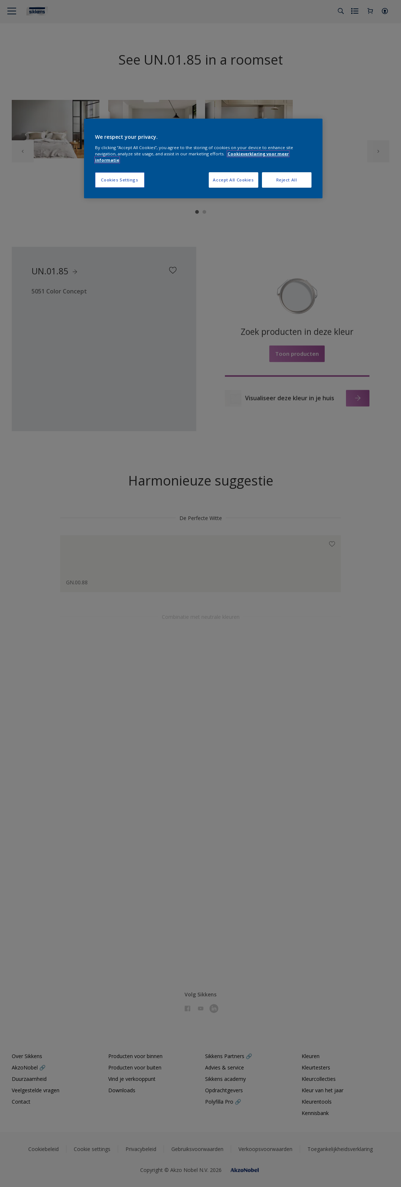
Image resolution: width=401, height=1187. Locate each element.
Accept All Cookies (233, 180)
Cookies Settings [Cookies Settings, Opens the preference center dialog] (119, 180)
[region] (203, 158)
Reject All (286, 180)
